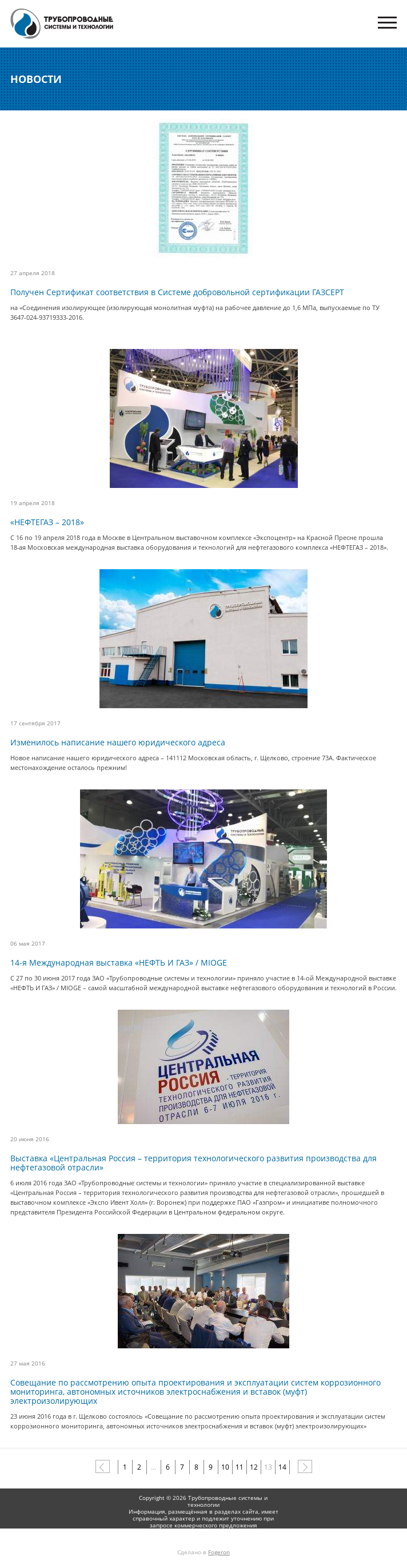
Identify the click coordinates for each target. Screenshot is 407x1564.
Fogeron (219, 1552)
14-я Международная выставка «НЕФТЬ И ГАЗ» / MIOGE (118, 962)
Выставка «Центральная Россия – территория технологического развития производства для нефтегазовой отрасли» (193, 1163)
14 (282, 1467)
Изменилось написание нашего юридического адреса (117, 742)
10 (225, 1467)
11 (240, 1467)
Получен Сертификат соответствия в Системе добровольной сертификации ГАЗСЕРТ (177, 292)
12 (254, 1467)
